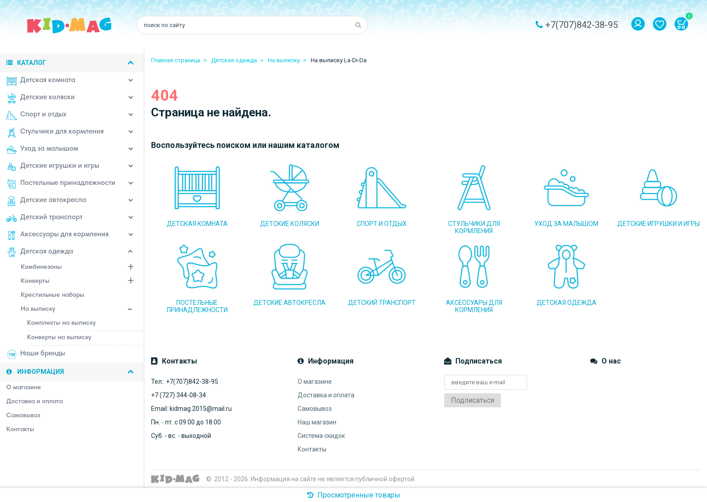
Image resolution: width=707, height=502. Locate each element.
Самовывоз (315, 408)
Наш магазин (317, 422)
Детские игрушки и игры (52, 166)
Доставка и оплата (326, 395)
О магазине (315, 381)
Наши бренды (35, 354)
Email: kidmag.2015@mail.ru (191, 408)
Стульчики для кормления (55, 132)
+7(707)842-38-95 (581, 24)
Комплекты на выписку (61, 323)
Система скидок (321, 435)
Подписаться (472, 400)
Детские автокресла (46, 201)
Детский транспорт (44, 218)
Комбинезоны (82, 268)
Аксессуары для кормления (57, 235)
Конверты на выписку (59, 338)
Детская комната (40, 81)
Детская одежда (39, 252)
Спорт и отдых (36, 115)
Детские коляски (40, 98)
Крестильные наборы (52, 295)
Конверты (82, 282)
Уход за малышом (42, 149)
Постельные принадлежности (60, 184)
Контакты (312, 449)
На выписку (82, 310)
